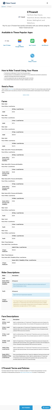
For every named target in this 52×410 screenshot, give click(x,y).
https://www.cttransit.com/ (26, 372)
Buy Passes (26, 407)
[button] (47, 3)
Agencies (4, 6)
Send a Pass (10, 89)
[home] (9, 3)
